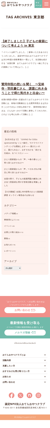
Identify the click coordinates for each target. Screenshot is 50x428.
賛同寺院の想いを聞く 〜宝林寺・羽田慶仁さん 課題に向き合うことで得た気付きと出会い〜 (24, 88)
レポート (8, 251)
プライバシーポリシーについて (25, 343)
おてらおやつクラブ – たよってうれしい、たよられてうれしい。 (16, 4)
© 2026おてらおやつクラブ (25, 417)
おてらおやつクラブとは (14, 354)
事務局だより (10, 219)
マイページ (38, 4)
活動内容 (7, 360)
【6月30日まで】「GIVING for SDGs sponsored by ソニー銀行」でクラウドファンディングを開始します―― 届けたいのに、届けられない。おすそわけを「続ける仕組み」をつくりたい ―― (23, 146)
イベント (8, 226)
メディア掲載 (10, 213)
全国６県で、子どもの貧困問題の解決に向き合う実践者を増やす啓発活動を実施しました (22, 182)
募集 (6, 238)
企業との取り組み (12, 232)
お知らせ (8, 244)
